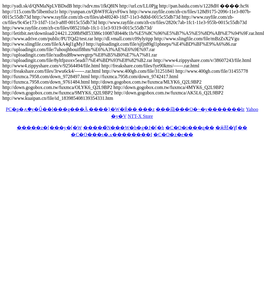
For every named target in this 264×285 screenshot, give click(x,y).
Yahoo (252, 109)
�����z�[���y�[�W (49, 127)
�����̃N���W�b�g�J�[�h (123, 127)
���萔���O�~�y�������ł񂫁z (200, 109)
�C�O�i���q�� (189, 127)
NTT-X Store (140, 116)
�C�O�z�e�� (173, 134)
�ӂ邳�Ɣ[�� (231, 127)
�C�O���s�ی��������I (111, 134)
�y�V (118, 116)
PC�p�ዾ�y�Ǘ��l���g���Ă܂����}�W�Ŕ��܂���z (80, 109)
